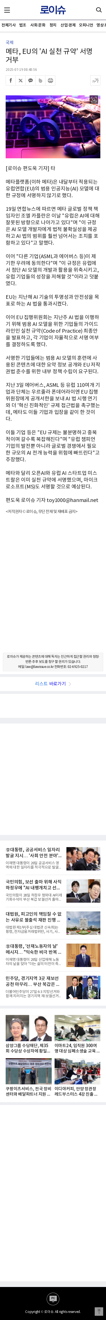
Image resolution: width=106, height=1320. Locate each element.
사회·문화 (37, 25)
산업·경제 (67, 25)
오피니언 (86, 25)
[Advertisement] (53, 588)
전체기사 (8, 25)
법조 (22, 25)
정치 (53, 25)
